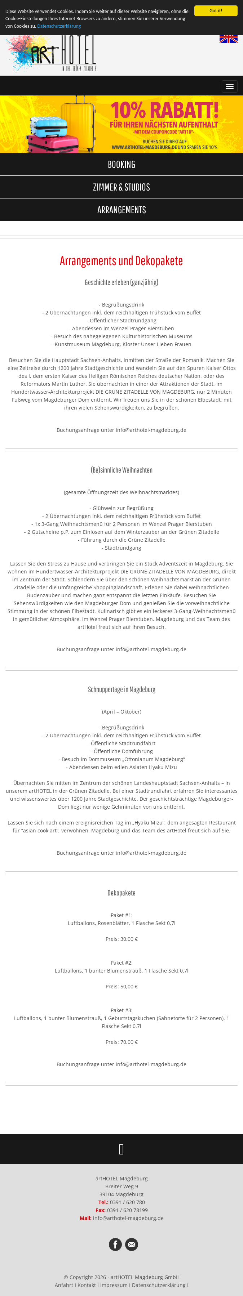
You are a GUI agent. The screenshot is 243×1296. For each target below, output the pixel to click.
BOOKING (121, 164)
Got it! (215, 11)
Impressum (114, 1285)
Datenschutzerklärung (59, 26)
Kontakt (87, 1285)
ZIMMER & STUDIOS (121, 187)
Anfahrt (64, 1285)
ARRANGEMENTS (121, 209)
